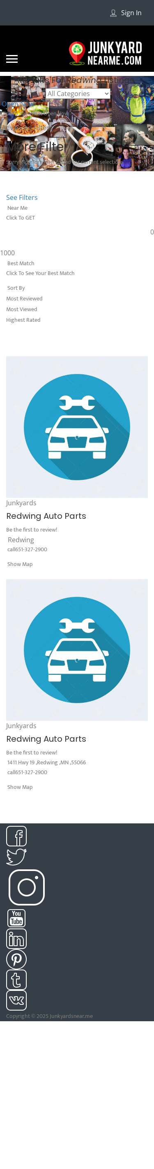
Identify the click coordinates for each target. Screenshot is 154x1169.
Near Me (17, 208)
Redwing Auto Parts (46, 516)
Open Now (17, 103)
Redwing (21, 539)
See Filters (22, 197)
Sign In (131, 12)
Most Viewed (21, 309)
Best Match (20, 263)
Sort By (15, 288)
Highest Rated (23, 320)
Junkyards (21, 502)
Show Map (19, 564)
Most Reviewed (24, 298)
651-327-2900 (31, 549)
